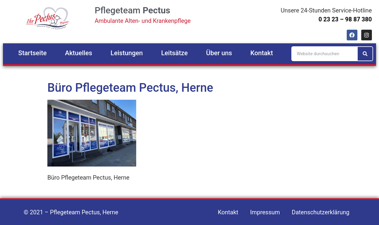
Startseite (32, 53)
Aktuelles (78, 53)
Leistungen (126, 53)
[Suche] (365, 54)
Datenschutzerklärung (320, 212)
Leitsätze (174, 53)
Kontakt (261, 53)
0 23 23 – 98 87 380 (345, 19)
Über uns (219, 53)
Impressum (265, 212)
